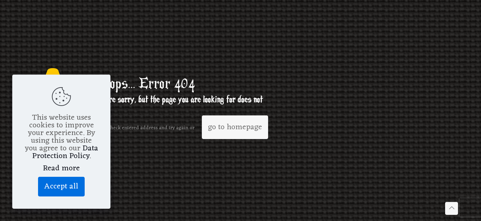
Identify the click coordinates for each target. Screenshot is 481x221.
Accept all (61, 186)
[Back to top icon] (451, 208)
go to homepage (235, 127)
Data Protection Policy (65, 152)
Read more (61, 168)
